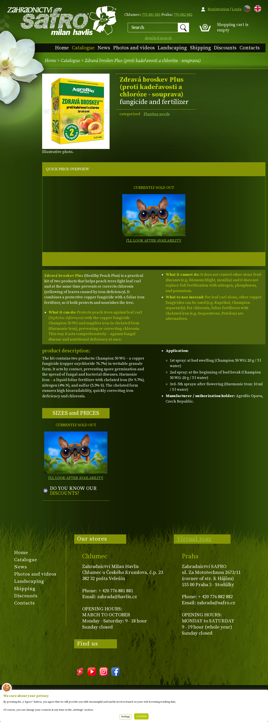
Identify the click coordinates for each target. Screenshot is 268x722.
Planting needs (157, 114)
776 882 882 (183, 14)
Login (237, 9)
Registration (218, 9)
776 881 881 (151, 14)
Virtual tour (194, 538)
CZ (246, 7)
